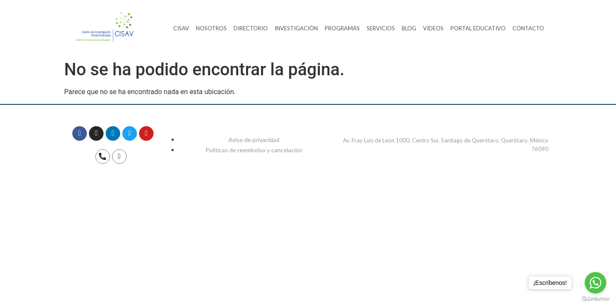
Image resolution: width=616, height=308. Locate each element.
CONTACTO (528, 28)
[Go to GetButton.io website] (595, 299)
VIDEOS (433, 28)
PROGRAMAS (342, 28)
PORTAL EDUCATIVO (478, 28)
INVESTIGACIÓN (296, 28)
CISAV (181, 28)
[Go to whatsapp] (595, 282)
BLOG (409, 28)
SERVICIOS (381, 28)
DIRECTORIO (251, 28)
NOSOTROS (211, 28)
